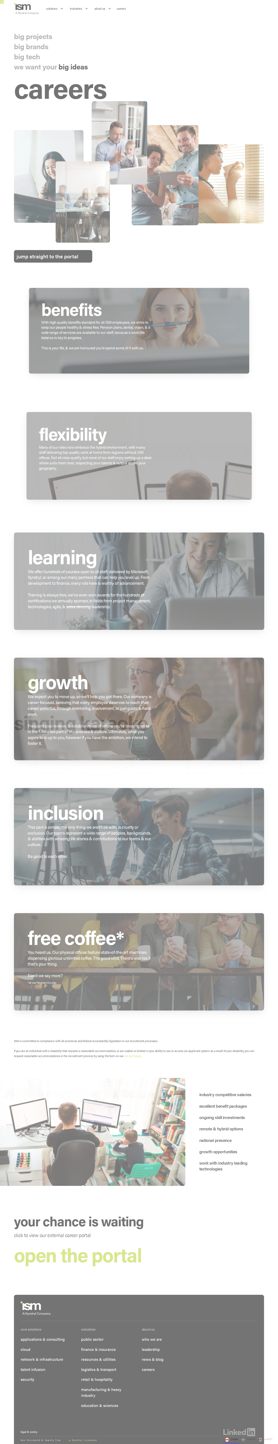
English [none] (231, 1439)
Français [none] (248, 1439)
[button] (22, 722)
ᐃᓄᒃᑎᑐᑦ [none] (265, 1439)
